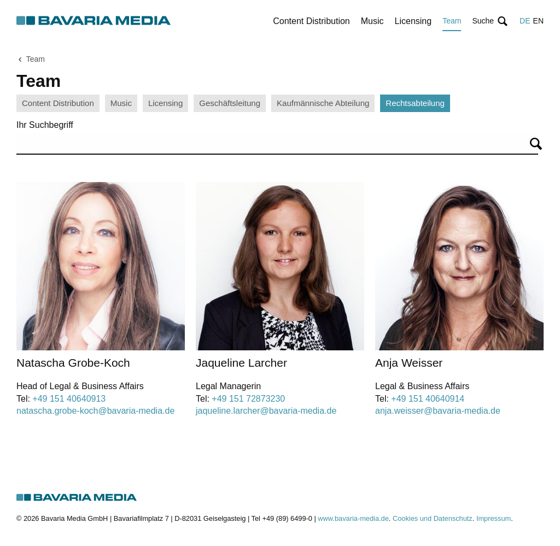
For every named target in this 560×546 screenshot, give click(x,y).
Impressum (493, 518)
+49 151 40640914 (427, 398)
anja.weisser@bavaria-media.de (437, 410)
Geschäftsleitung (229, 103)
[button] (490, 21)
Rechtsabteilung (415, 103)
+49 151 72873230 (248, 398)
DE (525, 20)
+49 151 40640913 (69, 398)
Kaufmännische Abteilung (323, 103)
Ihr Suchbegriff (44, 125)
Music (372, 21)
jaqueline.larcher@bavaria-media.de (266, 410)
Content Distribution (311, 21)
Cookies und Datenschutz (432, 518)
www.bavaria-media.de (353, 518)
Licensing (413, 21)
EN (538, 20)
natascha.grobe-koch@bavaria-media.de (95, 410)
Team (451, 20)
